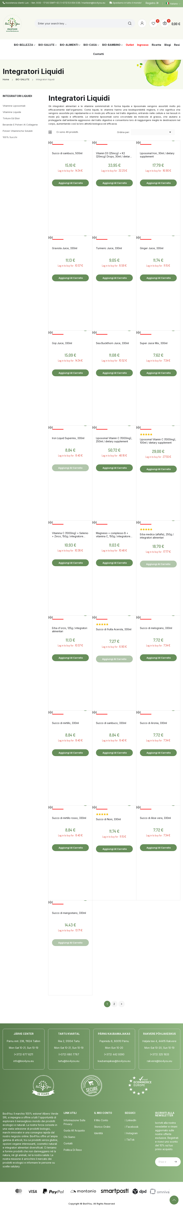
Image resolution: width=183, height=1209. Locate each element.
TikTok (130, 1139)
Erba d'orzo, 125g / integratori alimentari (69, 629)
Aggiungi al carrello (70, 182)
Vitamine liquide (12, 112)
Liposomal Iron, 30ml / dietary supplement (157, 155)
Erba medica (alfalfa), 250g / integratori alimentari (157, 536)
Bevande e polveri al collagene (20, 124)
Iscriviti (175, 1161)
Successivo (121, 1004)
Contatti (68, 1143)
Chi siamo (69, 1136)
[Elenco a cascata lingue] (173, 3)
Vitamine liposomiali (14, 105)
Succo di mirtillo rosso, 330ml (69, 817)
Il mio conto (101, 1120)
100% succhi (10, 137)
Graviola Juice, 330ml (64, 248)
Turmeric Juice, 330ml (109, 248)
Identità (98, 1133)
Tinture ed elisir (11, 118)
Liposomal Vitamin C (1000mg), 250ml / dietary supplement (114, 440)
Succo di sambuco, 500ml (67, 153)
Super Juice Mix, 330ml (153, 343)
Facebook (132, 1126)
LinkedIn (130, 1120)
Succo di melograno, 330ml (156, 628)
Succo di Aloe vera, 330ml (155, 817)
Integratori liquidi (17, 96)
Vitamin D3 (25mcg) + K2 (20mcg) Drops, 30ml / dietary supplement (113, 155)
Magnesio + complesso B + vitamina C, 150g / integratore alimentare (113, 535)
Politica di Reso (73, 1149)
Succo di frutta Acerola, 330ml (113, 629)
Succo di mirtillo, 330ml (65, 723)
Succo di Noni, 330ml (108, 819)
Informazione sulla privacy (74, 1122)
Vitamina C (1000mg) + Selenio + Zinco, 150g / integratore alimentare (70, 535)
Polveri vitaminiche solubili (18, 130)
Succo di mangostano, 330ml (69, 912)
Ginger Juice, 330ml (151, 248)
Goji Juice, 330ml (62, 343)
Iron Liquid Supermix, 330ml (68, 438)
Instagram (131, 1133)
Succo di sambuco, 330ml (111, 723)
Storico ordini (102, 1126)
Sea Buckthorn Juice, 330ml (112, 343)
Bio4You (87, 1203)
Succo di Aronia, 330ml (153, 723)
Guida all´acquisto (74, 1130)
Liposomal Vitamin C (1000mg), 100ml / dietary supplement (158, 441)
